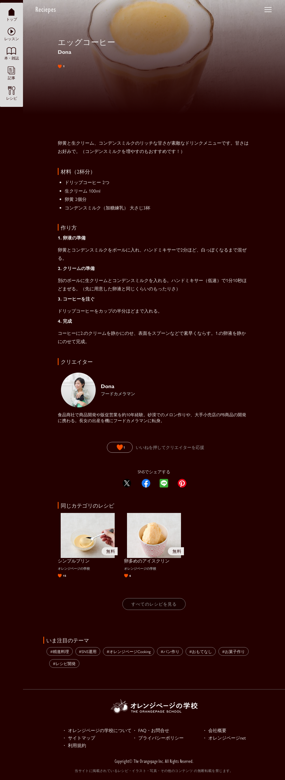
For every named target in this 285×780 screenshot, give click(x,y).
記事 (11, 73)
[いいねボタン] (119, 447)
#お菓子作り (233, 651)
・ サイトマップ (78, 738)
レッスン (11, 34)
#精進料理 (59, 651)
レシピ (11, 93)
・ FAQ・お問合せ (150, 730)
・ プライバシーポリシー (158, 738)
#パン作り (170, 651)
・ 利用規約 (74, 745)
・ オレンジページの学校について (97, 730)
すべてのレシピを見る (154, 604)
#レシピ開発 (64, 663)
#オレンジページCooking (129, 651)
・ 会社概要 (214, 730)
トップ (11, 14)
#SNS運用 (88, 651)
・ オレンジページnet (224, 738)
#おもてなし (200, 651)
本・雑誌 (11, 53)
